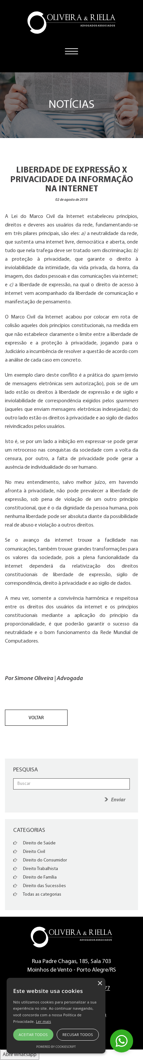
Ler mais (43, 1021)
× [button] (99, 983)
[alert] (56, 1015)
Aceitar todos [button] (33, 1034)
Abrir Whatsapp (20, 1054)
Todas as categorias (37, 894)
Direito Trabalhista (35, 868)
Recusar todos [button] (77, 1034)
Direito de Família (35, 877)
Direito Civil (29, 851)
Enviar (118, 800)
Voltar (36, 718)
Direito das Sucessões (39, 885)
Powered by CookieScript (56, 1047)
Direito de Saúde (34, 843)
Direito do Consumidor (40, 860)
